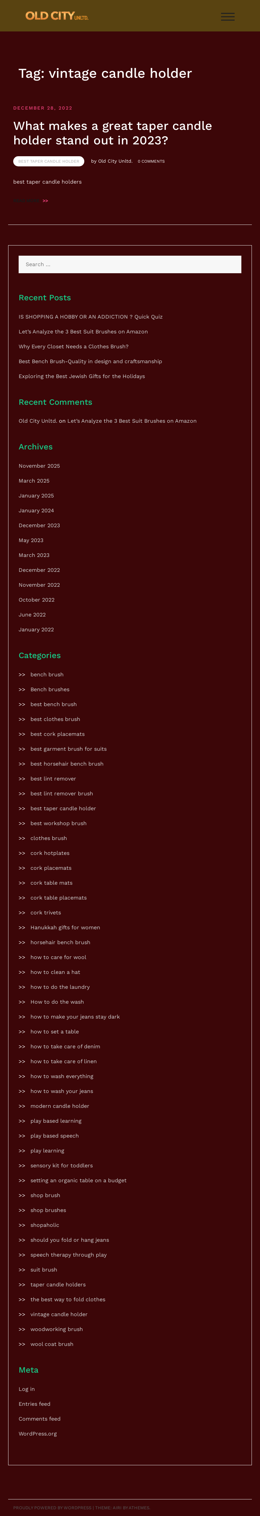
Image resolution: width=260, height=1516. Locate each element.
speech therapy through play (68, 1255)
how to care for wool (58, 957)
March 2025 (34, 480)
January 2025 (36, 495)
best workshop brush (58, 823)
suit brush (43, 1269)
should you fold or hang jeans (69, 1240)
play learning (47, 1150)
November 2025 (39, 466)
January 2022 (36, 629)
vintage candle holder (59, 1314)
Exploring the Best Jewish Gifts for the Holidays (82, 376)
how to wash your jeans (61, 1091)
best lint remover (53, 778)
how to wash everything (61, 1076)
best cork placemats (57, 734)
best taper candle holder (48, 161)
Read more (30, 200)
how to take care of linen (63, 1061)
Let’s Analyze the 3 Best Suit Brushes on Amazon (83, 331)
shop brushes (48, 1210)
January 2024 (36, 510)
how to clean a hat (55, 972)
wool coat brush (51, 1344)
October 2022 (37, 600)
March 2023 (34, 555)
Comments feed (40, 1419)
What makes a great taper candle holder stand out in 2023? (112, 133)
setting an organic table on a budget (78, 1180)
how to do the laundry (60, 987)
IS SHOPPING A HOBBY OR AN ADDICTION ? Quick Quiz (91, 316)
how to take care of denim (65, 1046)
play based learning (56, 1121)
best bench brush (53, 704)
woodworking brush (56, 1329)
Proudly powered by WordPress (52, 1507)
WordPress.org (38, 1433)
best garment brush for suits (68, 749)
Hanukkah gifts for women (65, 927)
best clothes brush (55, 719)
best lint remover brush (61, 793)
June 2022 (32, 614)
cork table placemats (58, 897)
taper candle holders (58, 1284)
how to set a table (54, 1031)
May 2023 (31, 540)
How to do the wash (57, 1002)
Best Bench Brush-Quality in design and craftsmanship (90, 361)
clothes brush (48, 838)
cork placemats (50, 868)
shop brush (45, 1195)
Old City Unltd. (115, 161)
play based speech (54, 1136)
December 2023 (39, 525)
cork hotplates (49, 853)
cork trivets (45, 912)
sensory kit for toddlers (61, 1165)
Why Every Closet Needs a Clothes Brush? (74, 346)
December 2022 (39, 570)
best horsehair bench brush (67, 764)
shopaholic (44, 1225)
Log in (27, 1389)
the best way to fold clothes (67, 1299)
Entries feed (34, 1404)
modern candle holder (59, 1106)
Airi (117, 1507)
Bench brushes (49, 689)
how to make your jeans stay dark (75, 1016)
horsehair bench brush (60, 942)
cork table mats (51, 883)
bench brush (47, 674)
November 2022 (39, 585)
